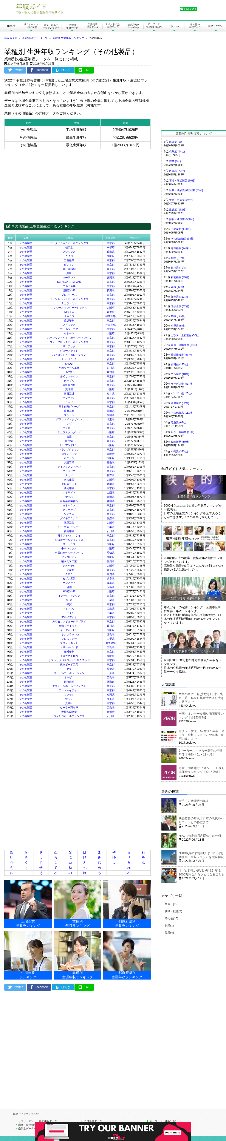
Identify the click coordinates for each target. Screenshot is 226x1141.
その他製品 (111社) (182, 412)
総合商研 (69, 681)
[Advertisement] (77, 183)
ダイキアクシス (69, 518)
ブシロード (69, 428)
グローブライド (69, 350)
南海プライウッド (69, 625)
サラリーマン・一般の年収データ (37, 1121)
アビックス (69, 324)
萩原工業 (69, 410)
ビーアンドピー (69, 445)
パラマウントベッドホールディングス (69, 337)
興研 (69, 273)
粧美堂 (69, 440)
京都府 (111, 247)
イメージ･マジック (69, 595)
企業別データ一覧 (28, 1128)
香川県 (111, 625)
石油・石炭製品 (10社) (182, 180)
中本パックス (69, 548)
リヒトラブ (69, 544)
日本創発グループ (69, 406)
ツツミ (69, 698)
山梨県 (111, 492)
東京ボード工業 (69, 664)
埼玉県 (111, 419)
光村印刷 (69, 651)
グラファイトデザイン (69, 419)
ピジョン (69, 264)
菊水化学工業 (69, 561)
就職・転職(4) (173, 911)
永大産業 (69, 479)
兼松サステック (69, 376)
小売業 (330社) (179, 451)
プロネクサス (69, 294)
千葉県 (111, 526)
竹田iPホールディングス (69, 552)
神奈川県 (110, 316)
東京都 (111, 243)
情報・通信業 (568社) (181, 219)
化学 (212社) (178, 258)
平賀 (69, 604)
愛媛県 (111, 518)
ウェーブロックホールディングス (69, 342)
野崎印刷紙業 (69, 711)
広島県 (111, 587)
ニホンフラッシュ (69, 634)
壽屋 (69, 436)
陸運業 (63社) (179, 422)
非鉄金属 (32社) (180, 306)
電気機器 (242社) (180, 248)
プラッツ (69, 415)
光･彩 (69, 600)
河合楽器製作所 (69, 501)
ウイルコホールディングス (69, 716)
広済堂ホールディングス (69, 539)
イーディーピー (69, 630)
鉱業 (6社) (175, 161)
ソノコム (69, 514)
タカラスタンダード (69, 432)
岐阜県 (111, 578)
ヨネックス (69, 505)
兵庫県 (111, 251)
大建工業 (69, 462)
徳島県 (111, 634)
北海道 (111, 681)
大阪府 (111, 256)
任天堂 (69, 247)
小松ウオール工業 (69, 367)
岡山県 (111, 410)
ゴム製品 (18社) (180, 374)
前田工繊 (69, 393)
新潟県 (111, 290)
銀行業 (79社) (179, 267)
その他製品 (25, 243)
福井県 (111, 393)
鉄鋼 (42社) (177, 287)
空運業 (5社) (178, 325)
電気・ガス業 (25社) (181, 199)
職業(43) (170, 932)
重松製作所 (69, 385)
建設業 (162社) (177, 209)
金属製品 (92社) (180, 403)
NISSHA (69, 312)
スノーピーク (69, 359)
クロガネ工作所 (69, 655)
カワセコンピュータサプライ (69, 621)
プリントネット (69, 643)
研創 (69, 587)
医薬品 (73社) (177, 170)
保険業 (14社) (177, 151)
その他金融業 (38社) (182, 238)
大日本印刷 (69, 268)
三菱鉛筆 (69, 260)
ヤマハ (69, 496)
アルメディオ (69, 617)
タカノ (69, 475)
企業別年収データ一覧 (35, 38)
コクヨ (69, 256)
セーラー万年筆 (69, 707)
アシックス (69, 251)
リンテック (69, 346)
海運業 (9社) (176, 141)
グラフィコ (69, 471)
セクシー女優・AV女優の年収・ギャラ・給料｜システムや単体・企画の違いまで (202, 734)
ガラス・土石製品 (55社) (185, 335)
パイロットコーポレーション (69, 354)
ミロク (69, 574)
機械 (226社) (178, 316)
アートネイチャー (69, 690)
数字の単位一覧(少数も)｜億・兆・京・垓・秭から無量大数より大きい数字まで (202, 697)
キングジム (69, 397)
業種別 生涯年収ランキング (68, 38)
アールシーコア (69, 329)
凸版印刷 (69, 320)
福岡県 (111, 415)
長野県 (111, 475)
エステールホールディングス (69, 686)
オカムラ (69, 316)
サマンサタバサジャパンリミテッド (69, 660)
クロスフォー (69, 638)
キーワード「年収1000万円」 (167, 1121)
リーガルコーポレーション (69, 673)
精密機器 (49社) (180, 277)
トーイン (69, 612)
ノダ (69, 423)
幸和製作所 (69, 591)
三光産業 (69, 569)
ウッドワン (69, 608)
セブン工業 (69, 578)
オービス (69, 677)
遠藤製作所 (69, 290)
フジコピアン (69, 557)
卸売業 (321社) (179, 296)
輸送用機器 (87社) (181, 354)
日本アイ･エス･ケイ (69, 535)
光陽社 (69, 703)
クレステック (69, 483)
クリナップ (69, 509)
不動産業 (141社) (180, 228)
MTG (69, 372)
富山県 (111, 462)
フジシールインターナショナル (69, 307)
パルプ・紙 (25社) (181, 393)
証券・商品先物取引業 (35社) (186, 190)
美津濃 (69, 389)
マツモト (69, 694)
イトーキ (69, 333)
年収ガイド (10, 38)
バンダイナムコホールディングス (69, 243)
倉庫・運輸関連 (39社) (184, 345)
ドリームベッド (69, 647)
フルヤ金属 (69, 286)
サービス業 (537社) (182, 383)
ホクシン (69, 458)
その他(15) (171, 918)
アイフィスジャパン (69, 466)
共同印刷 (69, 488)
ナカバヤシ (69, 565)
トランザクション (69, 449)
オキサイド (69, 492)
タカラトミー (69, 303)
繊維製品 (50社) (180, 441)
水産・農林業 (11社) (182, 432)
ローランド (69, 277)
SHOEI (69, 363)
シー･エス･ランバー (69, 526)
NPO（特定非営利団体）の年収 (200, 835)
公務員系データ (93, 1121)
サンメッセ (69, 582)
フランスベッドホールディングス (69, 299)
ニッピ (69, 402)
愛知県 (111, 372)
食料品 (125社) (179, 364)
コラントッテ (69, 453)
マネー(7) (170, 904)
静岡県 (111, 277)
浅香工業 (69, 522)
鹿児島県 (110, 643)
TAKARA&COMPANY (69, 282)
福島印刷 (69, 531)
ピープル (69, 380)
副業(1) (169, 925)
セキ (69, 668)
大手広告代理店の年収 (194, 801)
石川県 (111, 367)
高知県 (111, 574)
